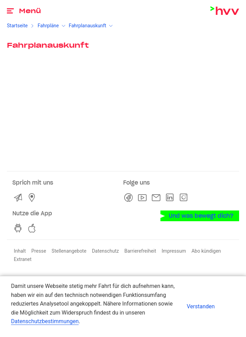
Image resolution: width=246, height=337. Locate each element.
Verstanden (201, 306)
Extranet (22, 259)
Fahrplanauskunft (87, 25)
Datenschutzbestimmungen (45, 321)
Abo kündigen (206, 251)
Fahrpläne (48, 25)
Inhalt (20, 251)
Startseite (17, 25)
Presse (38, 251)
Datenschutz (105, 251)
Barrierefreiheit (140, 251)
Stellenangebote (69, 251)
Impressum (174, 251)
